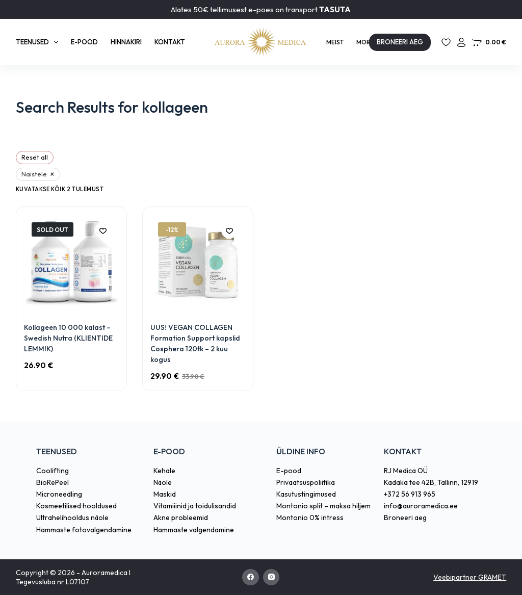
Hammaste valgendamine (193, 529)
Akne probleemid (180, 517)
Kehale (164, 470)
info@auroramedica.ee (421, 505)
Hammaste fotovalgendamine (84, 529)
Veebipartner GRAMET (469, 577)
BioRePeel (52, 482)
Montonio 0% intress (310, 517)
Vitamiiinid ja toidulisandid (194, 505)
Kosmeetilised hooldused (76, 505)
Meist (335, 42)
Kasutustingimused (306, 494)
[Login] (461, 42)
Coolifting (52, 470)
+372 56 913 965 (409, 494)
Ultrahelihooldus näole (72, 517)
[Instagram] (271, 577)
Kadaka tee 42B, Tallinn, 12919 (431, 482)
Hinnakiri (126, 42)
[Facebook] (250, 577)
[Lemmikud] (446, 42)
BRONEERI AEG (400, 42)
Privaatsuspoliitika (305, 482)
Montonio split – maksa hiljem (323, 505)
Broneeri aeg (405, 517)
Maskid (164, 494)
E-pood (84, 42)
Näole (162, 482)
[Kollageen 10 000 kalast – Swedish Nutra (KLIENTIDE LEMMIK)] (71, 262)
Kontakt (169, 42)
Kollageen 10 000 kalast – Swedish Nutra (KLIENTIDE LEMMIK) (68, 338)
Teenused (39, 42)
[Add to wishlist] (103, 230)
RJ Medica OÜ (406, 470)
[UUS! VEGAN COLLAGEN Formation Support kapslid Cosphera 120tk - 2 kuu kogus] (197, 262)
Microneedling (59, 494)
